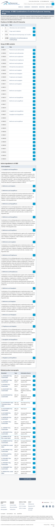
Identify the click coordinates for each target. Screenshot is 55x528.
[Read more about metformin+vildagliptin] (34, 315)
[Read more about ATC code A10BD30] (34, 145)
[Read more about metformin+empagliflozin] (34, 217)
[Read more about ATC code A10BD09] (34, 77)
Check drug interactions (34, 1)
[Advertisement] (27, 489)
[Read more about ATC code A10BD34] (34, 159)
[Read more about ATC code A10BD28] (34, 139)
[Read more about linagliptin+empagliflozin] (34, 169)
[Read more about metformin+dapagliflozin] (34, 204)
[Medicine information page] (34, 376)
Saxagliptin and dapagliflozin (16, 114)
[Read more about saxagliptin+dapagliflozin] (34, 339)
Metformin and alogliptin (15, 90)
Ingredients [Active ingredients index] (27, 7)
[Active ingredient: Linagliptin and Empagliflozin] (10, 169)
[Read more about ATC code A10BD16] (34, 101)
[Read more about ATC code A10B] (34, 35)
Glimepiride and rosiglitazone (16, 60)
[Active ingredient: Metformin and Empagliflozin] (10, 217)
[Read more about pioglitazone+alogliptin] (34, 326)
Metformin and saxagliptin (15, 80)
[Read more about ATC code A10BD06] (34, 67)
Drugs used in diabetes (15, 31)
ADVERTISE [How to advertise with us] (19, 513)
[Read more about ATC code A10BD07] (34, 70)
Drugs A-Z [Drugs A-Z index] (20, 7)
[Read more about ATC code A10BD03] (34, 57)
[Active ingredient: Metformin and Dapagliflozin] (10, 203)
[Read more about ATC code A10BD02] (34, 53)
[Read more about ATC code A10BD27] (34, 135)
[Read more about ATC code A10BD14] (34, 94)
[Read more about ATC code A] (34, 28)
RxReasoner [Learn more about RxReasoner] (31, 504)
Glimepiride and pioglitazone (16, 66)
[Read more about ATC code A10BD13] (34, 91)
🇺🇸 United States (45, 502)
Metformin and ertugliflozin (16, 121)
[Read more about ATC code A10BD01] (34, 50)
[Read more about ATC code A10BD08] (34, 74)
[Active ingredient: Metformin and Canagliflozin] (10, 190)
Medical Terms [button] (49, 7)
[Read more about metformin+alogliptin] (34, 186)
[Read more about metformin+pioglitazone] (34, 255)
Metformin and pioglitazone (16, 63)
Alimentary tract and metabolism (17, 27)
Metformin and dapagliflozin (16, 97)
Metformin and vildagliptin (15, 73)
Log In (52, 1)
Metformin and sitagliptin (15, 70)
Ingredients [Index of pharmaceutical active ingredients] (3, 507)
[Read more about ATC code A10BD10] (34, 81)
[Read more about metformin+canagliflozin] (34, 190)
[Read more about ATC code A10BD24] (34, 125)
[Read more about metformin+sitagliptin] (34, 301)
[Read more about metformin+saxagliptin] (34, 288)
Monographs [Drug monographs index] (34, 7)
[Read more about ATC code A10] (34, 31)
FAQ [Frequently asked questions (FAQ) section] (15, 513)
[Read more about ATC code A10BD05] (34, 64)
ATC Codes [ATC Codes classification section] (22, 504)
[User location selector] (52, 502)
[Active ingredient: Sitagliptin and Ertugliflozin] (10, 357)
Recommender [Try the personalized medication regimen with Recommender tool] (13, 507)
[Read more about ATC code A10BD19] (34, 111)
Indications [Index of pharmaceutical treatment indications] (12, 509)
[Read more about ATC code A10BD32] (34, 152)
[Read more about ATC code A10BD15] (34, 98)
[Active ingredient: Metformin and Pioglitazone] (10, 255)
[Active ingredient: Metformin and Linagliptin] (9, 242)
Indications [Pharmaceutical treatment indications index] (42, 7)
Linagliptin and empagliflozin (16, 111)
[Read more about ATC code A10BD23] (34, 122)
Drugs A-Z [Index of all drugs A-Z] (3, 505)
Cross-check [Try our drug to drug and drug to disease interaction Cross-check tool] (13, 505)
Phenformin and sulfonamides (16, 49)
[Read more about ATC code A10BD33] (34, 156)
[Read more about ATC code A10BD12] (34, 88)
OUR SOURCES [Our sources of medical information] (10, 513)
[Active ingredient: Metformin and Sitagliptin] (9, 301)
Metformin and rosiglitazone (16, 56)
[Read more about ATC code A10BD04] (34, 60)
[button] (43, 506)
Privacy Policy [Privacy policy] (46, 524)
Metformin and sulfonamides (16, 53)
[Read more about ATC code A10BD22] (34, 118)
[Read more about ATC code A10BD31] (34, 149)
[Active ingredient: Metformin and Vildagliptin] (9, 314)
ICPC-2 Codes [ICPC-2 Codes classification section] (22, 508)
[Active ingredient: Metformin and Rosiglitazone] (10, 271)
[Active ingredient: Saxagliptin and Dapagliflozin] (10, 339)
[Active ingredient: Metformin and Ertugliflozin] (10, 230)
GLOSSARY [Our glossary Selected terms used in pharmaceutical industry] (3, 513)
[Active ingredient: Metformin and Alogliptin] (9, 186)
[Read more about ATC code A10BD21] (34, 115)
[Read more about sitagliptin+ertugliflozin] (34, 358)
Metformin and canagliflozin (16, 101)
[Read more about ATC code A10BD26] (34, 132)
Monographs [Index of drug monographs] (4, 509)
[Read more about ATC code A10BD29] (34, 142)
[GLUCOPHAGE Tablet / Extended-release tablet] (7, 404)
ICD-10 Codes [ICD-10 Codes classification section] (22, 506)
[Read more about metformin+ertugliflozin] (34, 230)
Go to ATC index (27, 479)
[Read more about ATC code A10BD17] (34, 105)
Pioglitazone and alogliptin (15, 77)
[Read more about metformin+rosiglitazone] (34, 272)
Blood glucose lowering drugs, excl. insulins (20, 34)
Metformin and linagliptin (15, 84)
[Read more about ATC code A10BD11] (34, 84)
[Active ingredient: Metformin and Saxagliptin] (9, 288)
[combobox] (38, 4)
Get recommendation (44, 1)
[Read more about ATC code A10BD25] (34, 128)
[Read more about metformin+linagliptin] (34, 242)
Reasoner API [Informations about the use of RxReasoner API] (31, 506)
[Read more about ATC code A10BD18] (34, 108)
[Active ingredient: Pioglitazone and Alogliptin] (9, 326)
